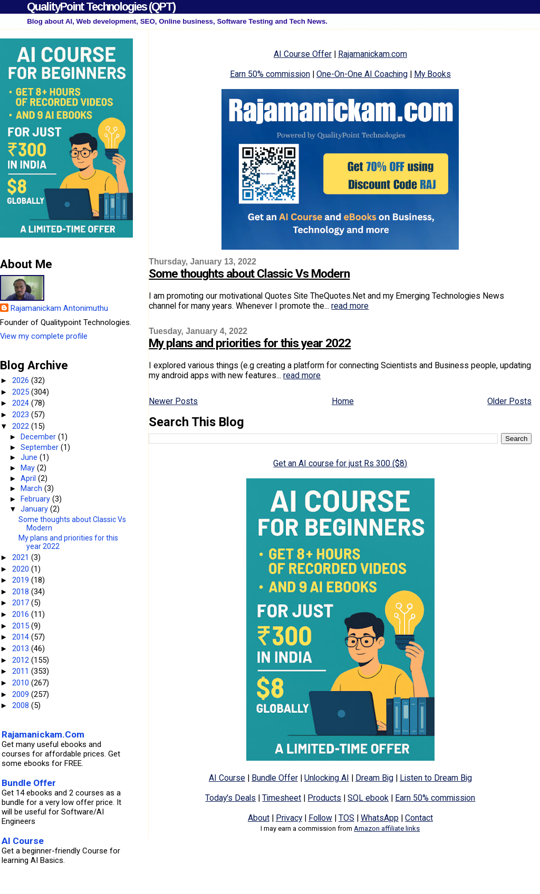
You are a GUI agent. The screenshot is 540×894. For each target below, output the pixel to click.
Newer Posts (173, 401)
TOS (346, 818)
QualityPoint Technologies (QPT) (101, 6)
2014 (21, 637)
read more (350, 306)
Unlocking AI (326, 778)
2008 (21, 705)
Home (343, 401)
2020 (21, 569)
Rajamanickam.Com (43, 734)
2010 (21, 682)
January (35, 509)
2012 (21, 660)
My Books (432, 74)
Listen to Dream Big (436, 778)
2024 (21, 403)
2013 (21, 648)
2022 (21, 426)
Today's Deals (230, 798)
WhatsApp (380, 818)
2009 (21, 694)
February (36, 499)
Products (324, 798)
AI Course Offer (303, 54)
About (258, 818)
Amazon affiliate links (387, 828)
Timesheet (281, 798)
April (29, 478)
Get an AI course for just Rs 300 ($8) (340, 463)
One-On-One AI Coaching (362, 74)
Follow (320, 818)
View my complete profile (44, 336)
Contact (419, 818)
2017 (21, 602)
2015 (21, 626)
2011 (21, 671)
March (32, 488)
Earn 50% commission (270, 74)
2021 (21, 557)
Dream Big (374, 778)
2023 (21, 414)
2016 (21, 614)
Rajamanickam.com (372, 54)
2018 (21, 591)
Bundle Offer (275, 778)
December (39, 437)
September (41, 447)
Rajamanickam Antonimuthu (59, 308)
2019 (21, 580)
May (29, 468)
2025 (21, 392)
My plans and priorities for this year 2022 (250, 343)
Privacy (289, 818)
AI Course (227, 778)
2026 (21, 380)
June (30, 457)
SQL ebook (368, 798)
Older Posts (509, 401)
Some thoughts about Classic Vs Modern (249, 274)
